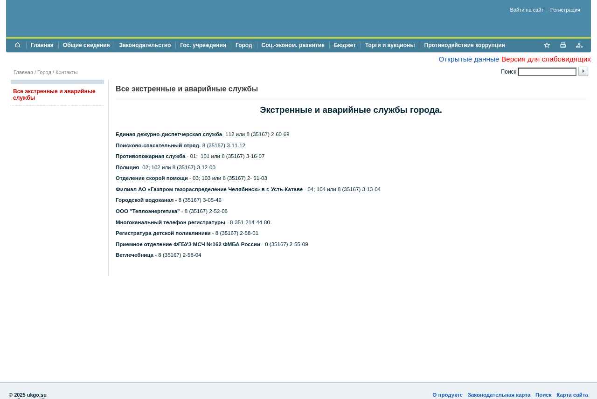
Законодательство (145, 45)
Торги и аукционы (390, 45)
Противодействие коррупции (464, 45)
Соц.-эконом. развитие (293, 45)
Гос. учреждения (203, 45)
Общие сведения (86, 45)
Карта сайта (572, 395)
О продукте (447, 395)
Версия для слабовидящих (546, 59)
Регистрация (565, 10)
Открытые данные (468, 59)
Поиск (543, 395)
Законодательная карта (499, 395)
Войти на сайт (527, 10)
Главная (42, 45)
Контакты (67, 72)
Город (244, 45)
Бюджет (345, 45)
